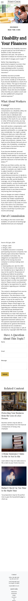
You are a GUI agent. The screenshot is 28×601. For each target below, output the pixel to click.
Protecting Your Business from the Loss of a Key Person (12, 416)
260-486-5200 (15, 577)
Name (3, 342)
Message (4, 360)
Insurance (14, 597)
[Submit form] (5, 374)
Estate (14, 595)
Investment (14, 593)
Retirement (14, 591)
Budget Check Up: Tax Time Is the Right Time (13, 489)
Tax (14, 599)
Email (3, 351)
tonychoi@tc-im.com (14, 586)
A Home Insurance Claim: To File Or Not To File (12, 455)
